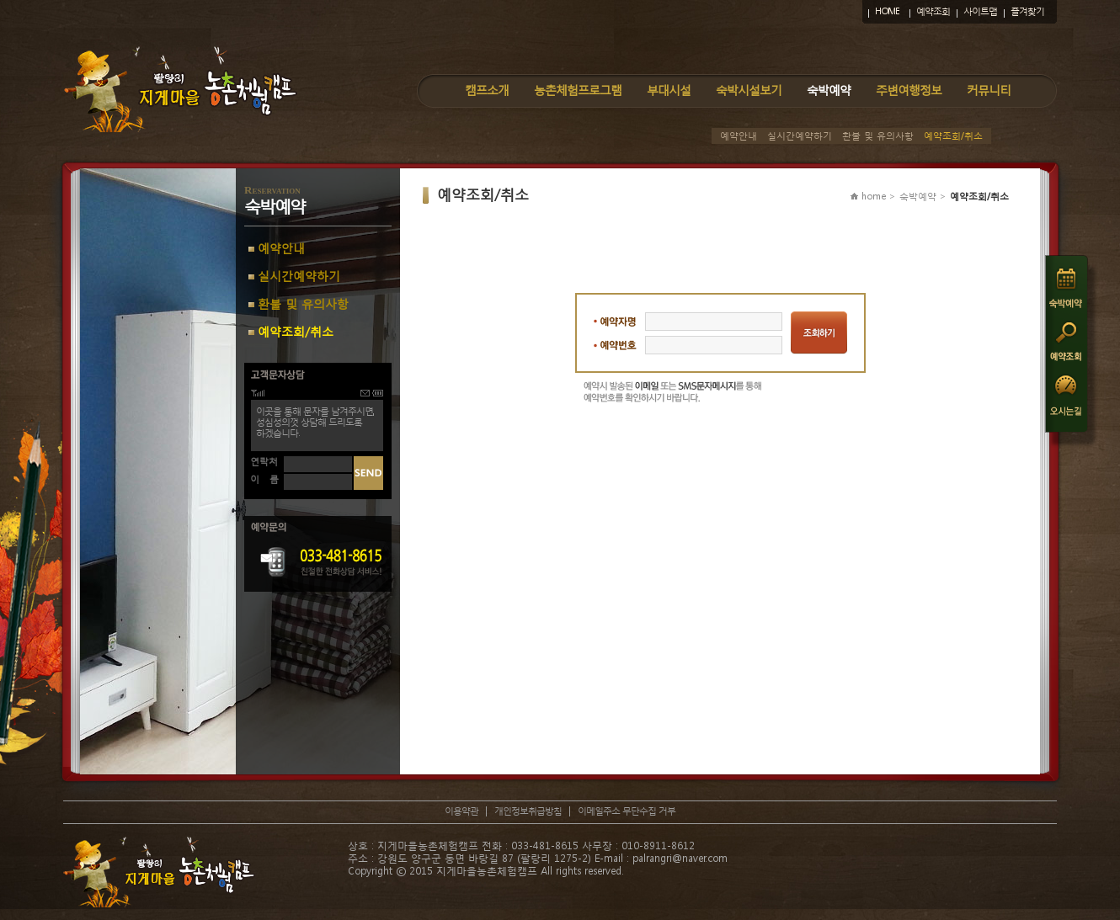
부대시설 (669, 90)
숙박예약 (829, 90)
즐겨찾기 (1027, 11)
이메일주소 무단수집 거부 (626, 811)
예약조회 (933, 11)
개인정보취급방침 (528, 811)
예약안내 (738, 136)
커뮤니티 (989, 90)
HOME (887, 11)
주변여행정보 (908, 90)
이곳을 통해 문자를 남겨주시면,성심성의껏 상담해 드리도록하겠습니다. (315, 422)
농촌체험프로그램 (577, 90)
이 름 (264, 479)
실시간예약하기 (799, 136)
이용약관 (461, 811)
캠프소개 (487, 90)
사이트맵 (980, 11)
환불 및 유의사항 (878, 136)
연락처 (264, 461)
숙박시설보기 (748, 90)
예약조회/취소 (953, 136)
